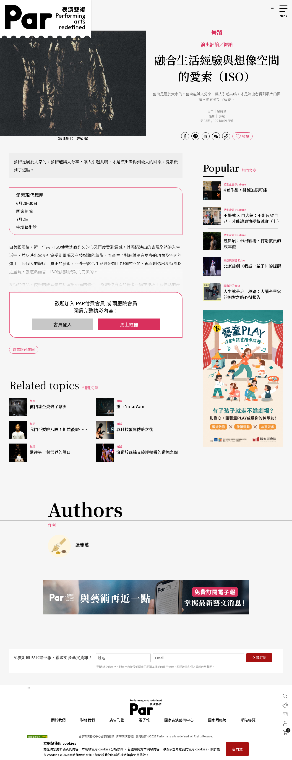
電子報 (144, 720)
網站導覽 (248, 720)
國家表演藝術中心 (178, 720)
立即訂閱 (259, 657)
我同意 (237, 749)
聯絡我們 (87, 720)
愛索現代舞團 (24, 349)
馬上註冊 (129, 324)
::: (272, 7)
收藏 (245, 136)
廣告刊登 (117, 720)
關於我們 (58, 720)
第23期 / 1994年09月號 (216, 120)
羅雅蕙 (222, 111)
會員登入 (62, 324)
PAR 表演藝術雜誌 (146, 707)
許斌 (222, 116)
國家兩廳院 (217, 720)
